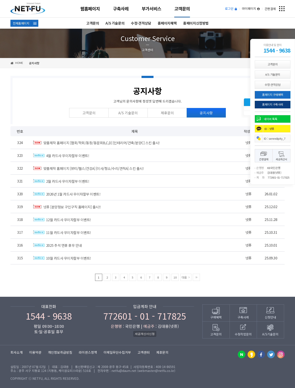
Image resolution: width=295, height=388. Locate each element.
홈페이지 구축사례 (272, 104)
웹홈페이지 (90, 8)
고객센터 (143, 352)
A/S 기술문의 (115, 23)
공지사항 (206, 112)
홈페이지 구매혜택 (272, 95)
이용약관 (35, 352)
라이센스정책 (88, 352)
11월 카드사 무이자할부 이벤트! (62, 232)
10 (175, 277)
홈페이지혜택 (167, 23)
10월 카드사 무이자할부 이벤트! (62, 258)
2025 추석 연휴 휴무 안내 (57, 245)
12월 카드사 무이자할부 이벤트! (62, 219)
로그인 (231, 8)
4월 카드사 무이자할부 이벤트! (61, 155)
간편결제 (270, 8)
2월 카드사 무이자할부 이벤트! (61, 181)
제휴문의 (167, 112)
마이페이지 (251, 8)
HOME (16, 63)
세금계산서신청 (145, 333)
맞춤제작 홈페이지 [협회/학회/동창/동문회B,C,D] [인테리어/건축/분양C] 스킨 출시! (96, 142)
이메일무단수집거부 (117, 352)
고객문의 (182, 8)
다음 (184, 277)
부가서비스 (151, 8)
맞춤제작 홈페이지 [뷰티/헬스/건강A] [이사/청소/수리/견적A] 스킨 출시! (88, 168)
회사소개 (16, 352)
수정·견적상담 (141, 23)
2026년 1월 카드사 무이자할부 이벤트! (66, 194)
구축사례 (121, 8)
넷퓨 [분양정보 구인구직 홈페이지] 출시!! (67, 206)
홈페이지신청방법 (196, 23)
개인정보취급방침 (60, 352)
